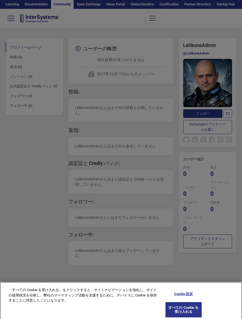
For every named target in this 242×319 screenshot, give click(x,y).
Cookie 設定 (183, 298)
